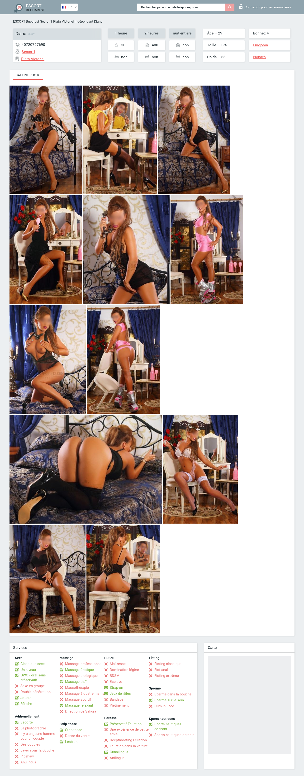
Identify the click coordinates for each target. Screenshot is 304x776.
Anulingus (28, 762)
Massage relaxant (79, 705)
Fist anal (161, 670)
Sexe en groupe (32, 686)
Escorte (26, 722)
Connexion (265, 6)
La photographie (33, 728)
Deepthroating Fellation (128, 740)
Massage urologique (81, 676)
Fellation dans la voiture (129, 746)
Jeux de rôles (120, 693)
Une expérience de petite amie (129, 731)
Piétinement (119, 705)
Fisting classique (167, 664)
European (260, 45)
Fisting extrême (166, 676)
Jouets (25, 698)
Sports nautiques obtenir (174, 735)
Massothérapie (77, 687)
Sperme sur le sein (169, 700)
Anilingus (117, 758)
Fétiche (26, 704)
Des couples (30, 744)
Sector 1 (46, 21)
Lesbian (71, 742)
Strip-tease (73, 730)
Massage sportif (78, 699)
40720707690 (33, 44)
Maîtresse (118, 664)
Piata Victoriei (63, 21)
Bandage (116, 699)
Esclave (116, 682)
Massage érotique (79, 670)
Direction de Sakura (80, 711)
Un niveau (28, 670)
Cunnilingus (119, 752)
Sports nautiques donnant (167, 726)
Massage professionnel (83, 664)
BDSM (114, 676)
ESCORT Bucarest (26, 21)
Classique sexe (32, 664)
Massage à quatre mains (84, 693)
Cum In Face (164, 706)
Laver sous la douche (37, 750)
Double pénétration (35, 692)
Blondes (259, 57)
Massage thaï (75, 682)
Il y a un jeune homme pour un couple (37, 736)
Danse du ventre (77, 736)
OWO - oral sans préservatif (33, 677)
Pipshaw (27, 756)
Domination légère (124, 670)
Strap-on (116, 687)
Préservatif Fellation (126, 724)
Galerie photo (28, 75)
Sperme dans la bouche (172, 694)
